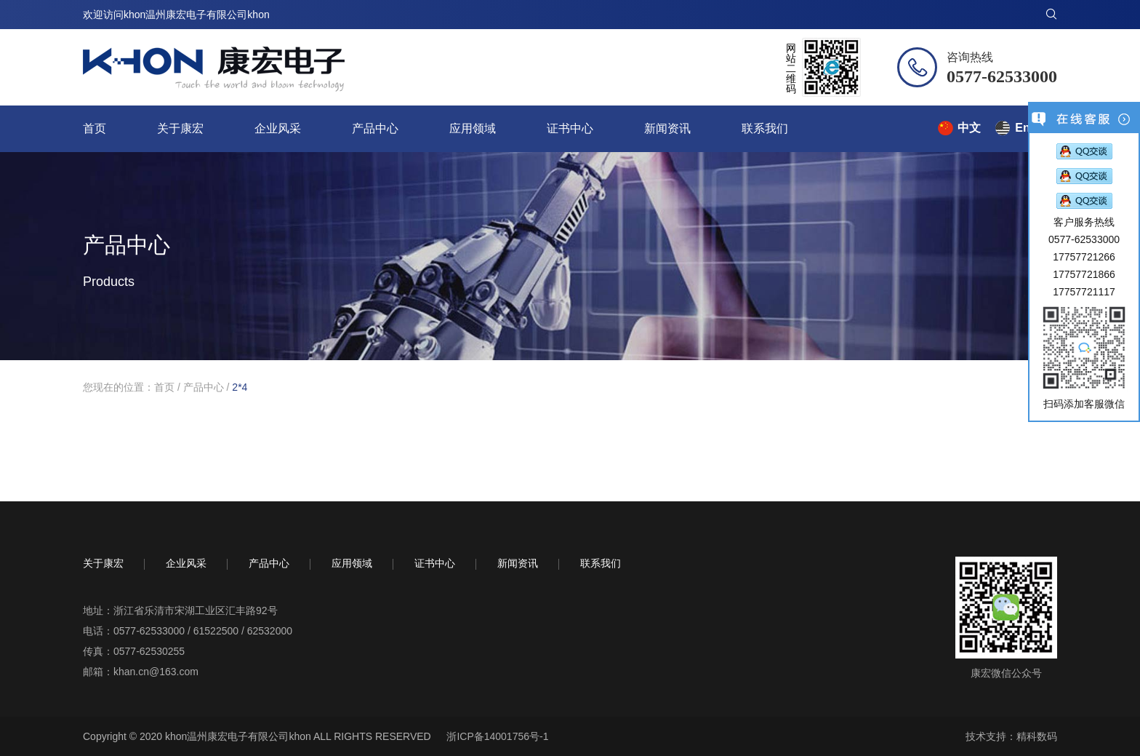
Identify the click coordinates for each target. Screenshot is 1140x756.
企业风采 (277, 128)
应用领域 (472, 128)
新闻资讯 (667, 128)
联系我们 (765, 128)
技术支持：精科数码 (1011, 736)
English (1036, 128)
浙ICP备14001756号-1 (497, 736)
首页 (94, 128)
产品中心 (375, 128)
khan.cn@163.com (155, 671)
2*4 (239, 387)
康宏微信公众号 (1006, 673)
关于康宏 (180, 128)
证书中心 (570, 128)
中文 (969, 128)
